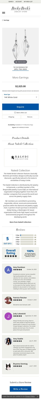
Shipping (11, 117)
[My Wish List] (28, 1)
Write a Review (20, 389)
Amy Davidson (19, 267)
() (35, 235)
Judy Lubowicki (19, 314)
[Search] (11, 1)
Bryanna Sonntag (20, 364)
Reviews (20, 229)
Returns (29, 117)
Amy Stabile (18, 339)
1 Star (17, 244)
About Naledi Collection (20, 143)
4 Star (17, 237)
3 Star (17, 240)
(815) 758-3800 (20, 69)
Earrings (6, 20)
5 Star (17, 235)
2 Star (17, 242)
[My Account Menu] (19, 1)
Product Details (20, 138)
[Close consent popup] (37, 396)
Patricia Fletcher (20, 298)
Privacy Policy (30, 396)
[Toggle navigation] (3, 12)
